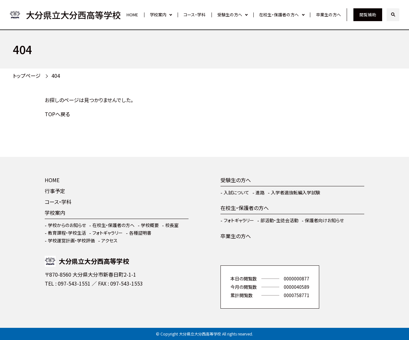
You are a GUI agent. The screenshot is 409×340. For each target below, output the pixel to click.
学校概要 (150, 225)
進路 (260, 192)
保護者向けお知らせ (324, 220)
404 (55, 75)
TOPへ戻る (57, 114)
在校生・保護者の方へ (279, 15)
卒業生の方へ (328, 15)
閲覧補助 (367, 15)
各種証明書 (140, 233)
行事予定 (55, 191)
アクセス (109, 240)
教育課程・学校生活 (67, 233)
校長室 (172, 225)
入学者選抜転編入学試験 (295, 192)
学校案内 (158, 15)
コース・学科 (194, 15)
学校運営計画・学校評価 (71, 240)
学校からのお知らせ (67, 225)
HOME (132, 15)
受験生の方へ (229, 15)
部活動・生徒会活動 (279, 220)
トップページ (27, 75)
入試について (236, 192)
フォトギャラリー (107, 233)
